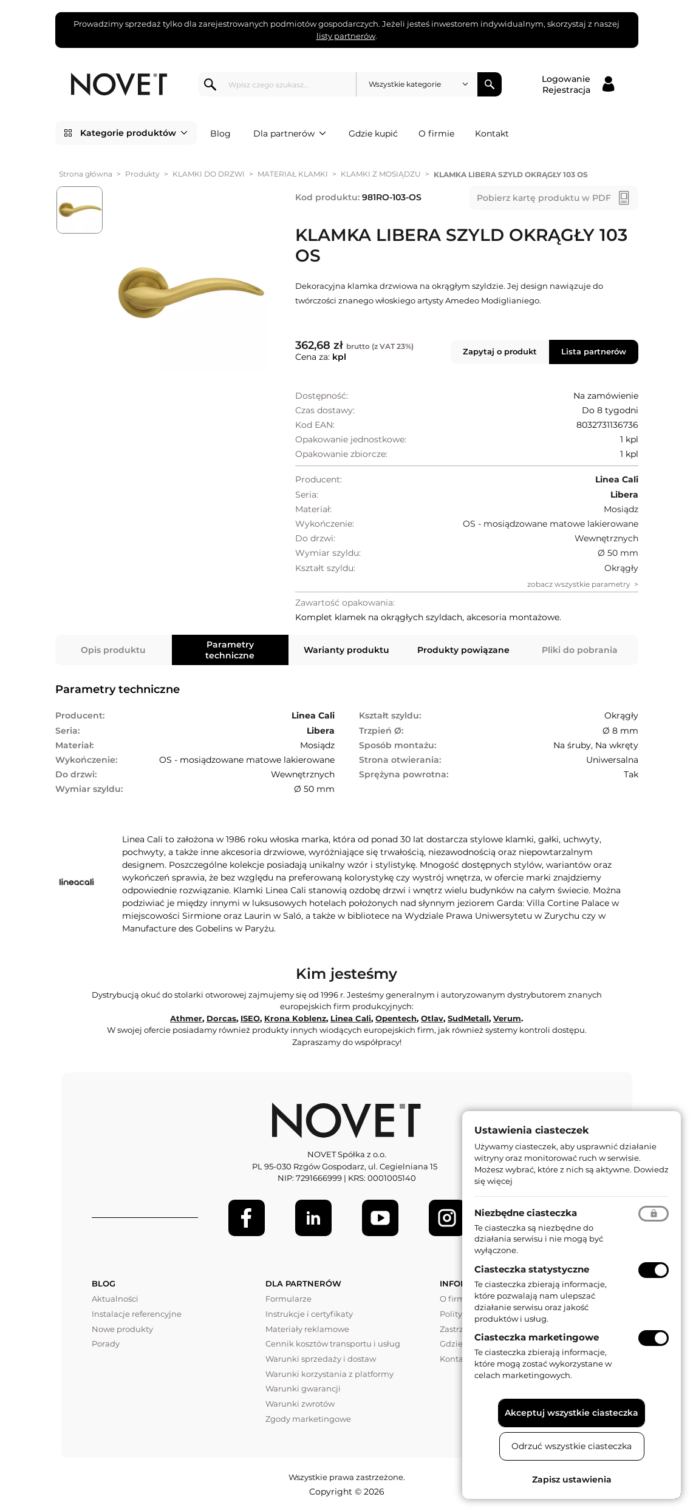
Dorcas (221, 1018)
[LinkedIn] (313, 1218)
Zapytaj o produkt (500, 351)
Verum (507, 1018)
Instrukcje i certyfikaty (309, 1314)
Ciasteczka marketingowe (536, 1337)
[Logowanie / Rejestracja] (578, 84)
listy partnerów (345, 36)
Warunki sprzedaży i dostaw (320, 1359)
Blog (220, 133)
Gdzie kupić (373, 133)
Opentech (396, 1018)
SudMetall (468, 1018)
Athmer (186, 1018)
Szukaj (489, 84)
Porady (106, 1343)
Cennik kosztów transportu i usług (332, 1343)
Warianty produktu (346, 649)
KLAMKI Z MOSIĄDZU (381, 173)
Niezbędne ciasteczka (525, 1213)
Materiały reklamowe (307, 1329)
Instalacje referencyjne (137, 1314)
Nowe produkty (122, 1329)
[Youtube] (380, 1218)
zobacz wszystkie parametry (578, 584)
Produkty (142, 173)
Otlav (432, 1018)
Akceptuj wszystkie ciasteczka (571, 1412)
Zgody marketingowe (308, 1419)
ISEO (250, 1018)
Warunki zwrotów (300, 1403)
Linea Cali (350, 1018)
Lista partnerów (593, 351)
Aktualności (115, 1298)
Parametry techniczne (229, 650)
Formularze (288, 1298)
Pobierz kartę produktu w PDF (544, 197)
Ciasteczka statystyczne (531, 1269)
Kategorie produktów (134, 133)
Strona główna (85, 173)
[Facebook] (246, 1218)
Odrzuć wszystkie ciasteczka (571, 1446)
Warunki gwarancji (303, 1388)
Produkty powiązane (463, 649)
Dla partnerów (289, 133)
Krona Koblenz (295, 1018)
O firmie (436, 133)
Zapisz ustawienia (572, 1479)
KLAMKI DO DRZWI (208, 173)
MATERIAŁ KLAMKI (293, 173)
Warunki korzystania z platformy (329, 1374)
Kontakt (492, 133)
